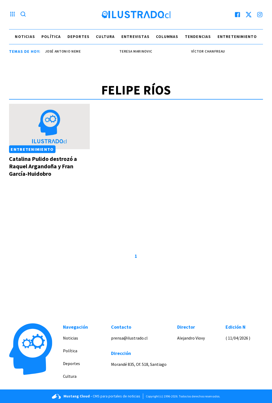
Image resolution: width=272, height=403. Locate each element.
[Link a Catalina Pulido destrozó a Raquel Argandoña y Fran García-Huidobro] (49, 126)
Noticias (25, 36)
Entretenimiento (237, 36)
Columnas (167, 36)
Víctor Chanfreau (209, 51)
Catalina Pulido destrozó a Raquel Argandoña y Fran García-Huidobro (43, 166)
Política (51, 36)
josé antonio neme (64, 51)
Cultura (105, 36)
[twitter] (249, 15)
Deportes (78, 36)
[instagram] (260, 15)
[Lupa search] (23, 14)
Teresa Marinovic (137, 51)
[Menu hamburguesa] (12, 14)
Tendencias (198, 36)
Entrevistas (135, 36)
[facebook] (237, 15)
